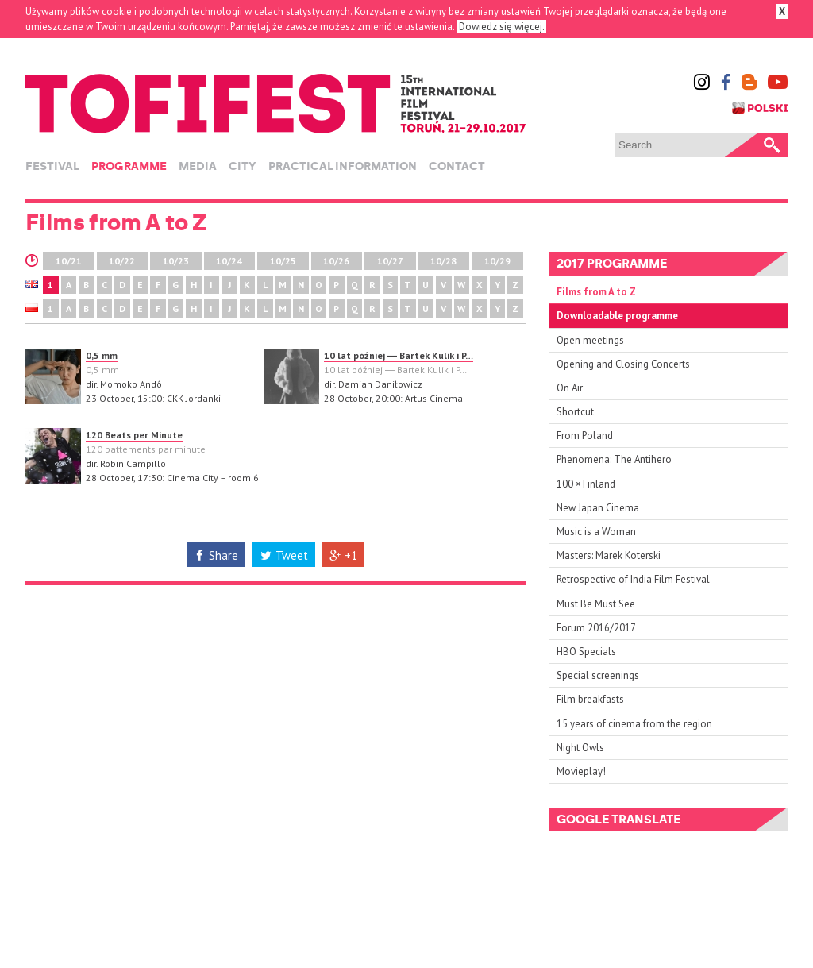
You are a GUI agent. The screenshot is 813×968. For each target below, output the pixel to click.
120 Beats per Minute (134, 435)
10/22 (122, 261)
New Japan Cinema (598, 508)
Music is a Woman (596, 531)
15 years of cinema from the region (634, 724)
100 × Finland (586, 484)
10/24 (229, 261)
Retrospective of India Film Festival (633, 579)
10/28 (443, 261)
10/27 (390, 261)
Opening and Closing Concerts (623, 364)
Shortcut (575, 411)
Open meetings (590, 340)
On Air (570, 388)
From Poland (585, 435)
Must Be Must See (596, 604)
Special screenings (598, 675)
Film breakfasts (590, 699)
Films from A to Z (596, 292)
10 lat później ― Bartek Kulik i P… (398, 355)
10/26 (336, 261)
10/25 (283, 261)
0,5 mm (102, 355)
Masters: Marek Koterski (609, 555)
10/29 (497, 261)
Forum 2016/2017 (596, 627)
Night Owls (580, 747)
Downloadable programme (617, 315)
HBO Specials (586, 651)
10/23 (176, 261)
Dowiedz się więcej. (501, 26)
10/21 (69, 261)
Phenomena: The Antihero (614, 459)
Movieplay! (581, 771)
